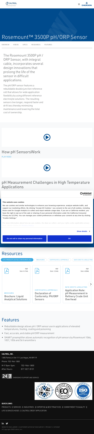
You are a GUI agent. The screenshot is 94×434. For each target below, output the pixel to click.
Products (6, 407)
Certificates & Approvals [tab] (59, 260)
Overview (5, 45)
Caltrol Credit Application (34, 411)
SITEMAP (57, 427)
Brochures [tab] (40, 260)
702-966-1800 (14, 361)
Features (48, 45)
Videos (16, 45)
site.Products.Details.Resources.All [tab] (17, 260)
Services (17, 407)
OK (69, 238)
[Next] (90, 284)
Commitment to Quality (74, 407)
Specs (25, 45)
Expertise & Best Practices (48, 407)
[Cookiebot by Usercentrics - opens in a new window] (81, 194)
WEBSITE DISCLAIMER (9, 427)
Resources (35, 45)
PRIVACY (49, 427)
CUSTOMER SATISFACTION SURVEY (31, 427)
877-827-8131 (27, 369)
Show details (82, 231)
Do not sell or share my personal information (24, 238)
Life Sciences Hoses (10, 411)
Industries (29, 407)
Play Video (6, 157)
